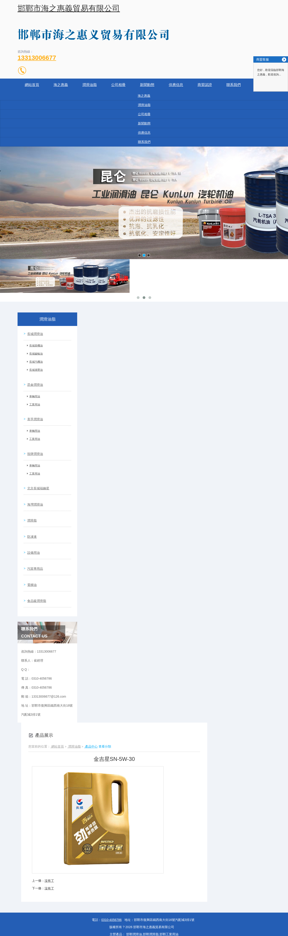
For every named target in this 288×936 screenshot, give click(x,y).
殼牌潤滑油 (33, 442)
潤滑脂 (30, 499)
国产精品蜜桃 (9, 933)
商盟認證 (205, 85)
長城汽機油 (34, 360)
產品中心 (91, 707)
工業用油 (33, 399)
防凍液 (30, 512)
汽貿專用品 (33, 538)
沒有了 (49, 841)
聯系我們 (233, 85)
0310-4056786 (111, 881)
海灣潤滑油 (33, 486)
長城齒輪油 (34, 352)
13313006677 (37, 57)
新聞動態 (147, 85)
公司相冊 (118, 85)
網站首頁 (32, 85)
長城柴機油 (34, 344)
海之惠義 (61, 85)
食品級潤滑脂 (35, 563)
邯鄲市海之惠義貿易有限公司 (69, 8)
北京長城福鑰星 (37, 473)
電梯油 (30, 550)
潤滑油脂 (89, 85)
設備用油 (32, 525)
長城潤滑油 (33, 332)
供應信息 (176, 85)
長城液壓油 (34, 368)
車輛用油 (33, 391)
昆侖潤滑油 (33, 380)
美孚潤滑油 (33, 411)
